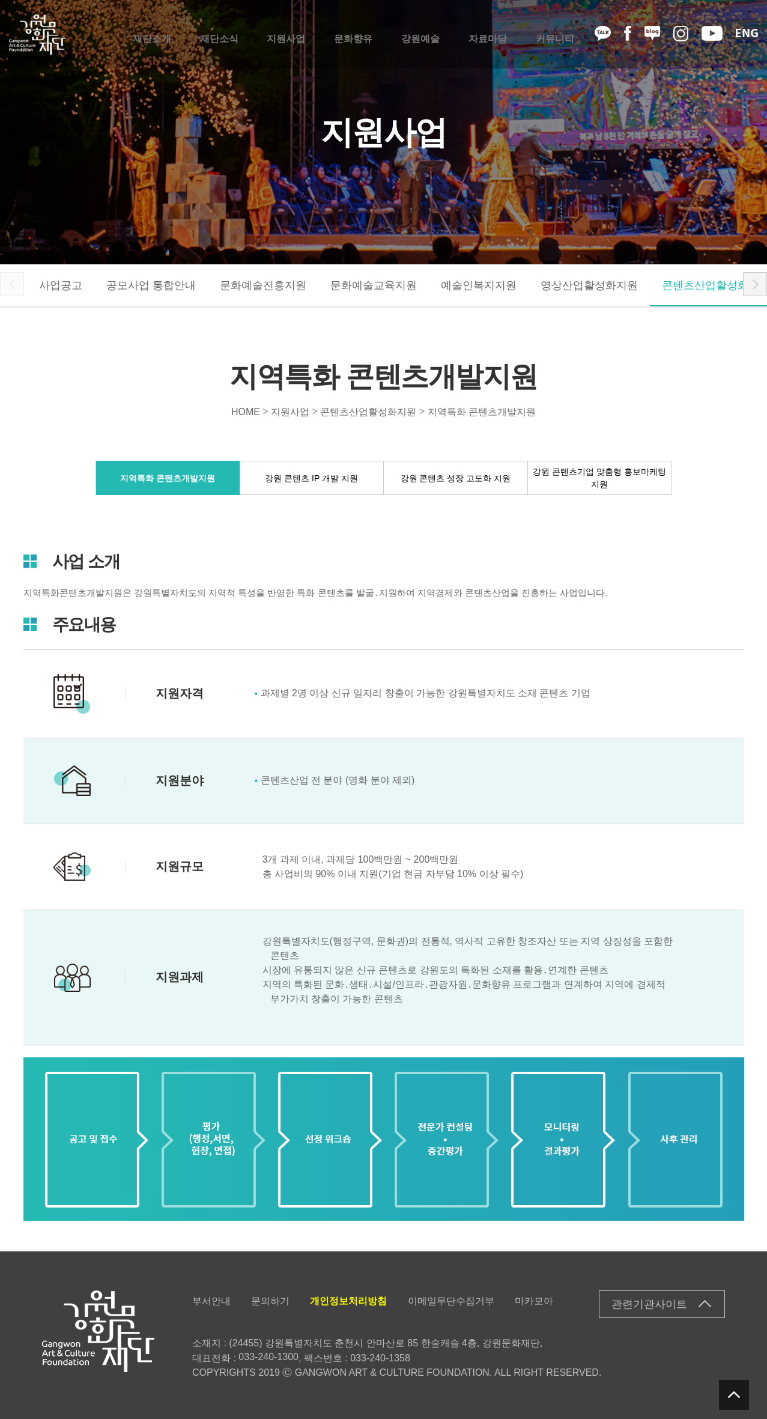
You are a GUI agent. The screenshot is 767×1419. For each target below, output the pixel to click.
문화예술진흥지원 (263, 285)
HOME (245, 411)
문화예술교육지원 (373, 285)
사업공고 (60, 285)
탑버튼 (734, 1395)
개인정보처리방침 (348, 1301)
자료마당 (488, 34)
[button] (755, 284)
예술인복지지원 (479, 285)
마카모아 (534, 1301)
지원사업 (286, 34)
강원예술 (420, 34)
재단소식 (219, 34)
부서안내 (211, 1301)
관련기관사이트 (649, 1304)
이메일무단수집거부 (451, 1301)
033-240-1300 (268, 1357)
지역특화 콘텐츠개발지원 (482, 411)
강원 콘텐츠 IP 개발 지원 (311, 477)
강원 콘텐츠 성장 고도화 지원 (456, 477)
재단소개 (152, 34)
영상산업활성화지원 (589, 285)
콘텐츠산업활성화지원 (368, 411)
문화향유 (353, 34)
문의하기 (270, 1301)
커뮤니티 (555, 34)
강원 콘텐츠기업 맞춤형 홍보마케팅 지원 (599, 478)
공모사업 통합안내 (151, 285)
